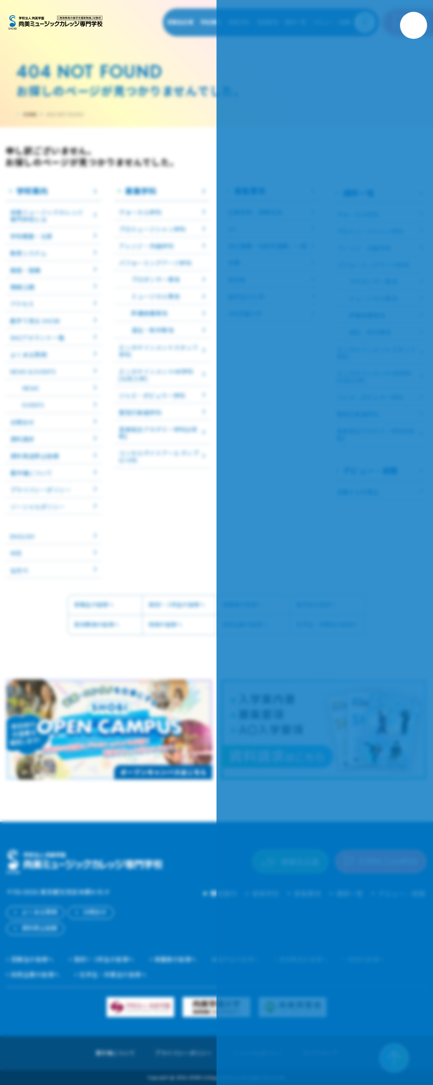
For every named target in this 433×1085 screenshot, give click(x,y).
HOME (30, 114)
